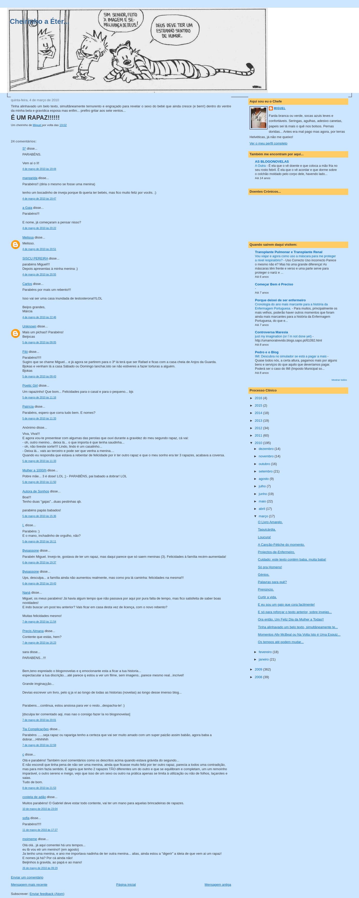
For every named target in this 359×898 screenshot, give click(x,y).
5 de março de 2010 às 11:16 (39, 397)
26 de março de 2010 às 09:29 (39, 868)
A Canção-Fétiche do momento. (281, 544)
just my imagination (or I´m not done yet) (283, 336)
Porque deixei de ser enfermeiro (280, 300)
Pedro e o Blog (267, 352)
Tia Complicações (35, 729)
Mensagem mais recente (29, 884)
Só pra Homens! (270, 567)
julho (263, 486)
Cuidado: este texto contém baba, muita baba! (292, 559)
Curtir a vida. (267, 597)
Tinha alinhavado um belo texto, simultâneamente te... (298, 627)
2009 (259, 669)
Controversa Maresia (271, 332)
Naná (26, 592)
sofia (25, 818)
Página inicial (126, 884)
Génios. (264, 574)
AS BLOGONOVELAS (272, 161)
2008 (259, 677)
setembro (266, 471)
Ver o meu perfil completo (268, 143)
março (264, 516)
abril (262, 509)
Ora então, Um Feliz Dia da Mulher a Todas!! (291, 619)
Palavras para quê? (272, 582)
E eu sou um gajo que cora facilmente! (286, 604)
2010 (259, 443)
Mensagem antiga (218, 884)
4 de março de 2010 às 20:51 (39, 249)
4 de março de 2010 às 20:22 (39, 228)
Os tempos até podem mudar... (281, 642)
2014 (259, 413)
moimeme (29, 839)
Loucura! (264, 537)
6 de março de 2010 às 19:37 (39, 562)
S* (24, 148)
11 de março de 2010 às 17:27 (39, 830)
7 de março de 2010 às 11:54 (39, 621)
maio (263, 501)
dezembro (266, 449)
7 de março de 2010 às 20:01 (39, 720)
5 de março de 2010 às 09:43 (39, 376)
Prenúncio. (266, 589)
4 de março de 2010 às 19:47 (39, 198)
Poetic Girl (30, 385)
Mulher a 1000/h (34, 470)
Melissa (28, 237)
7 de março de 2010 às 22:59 (39, 745)
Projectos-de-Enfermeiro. (276, 552)
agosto (264, 479)
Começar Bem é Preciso (274, 284)
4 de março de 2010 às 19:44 (39, 169)
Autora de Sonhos (35, 491)
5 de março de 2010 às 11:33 (39, 418)
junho (263, 494)
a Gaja (27, 208)
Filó (25, 352)
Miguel (279, 108)
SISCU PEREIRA (35, 258)
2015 (259, 405)
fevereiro (266, 652)
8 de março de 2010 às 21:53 (39, 788)
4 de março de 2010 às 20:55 (39, 274)
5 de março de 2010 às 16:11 (39, 541)
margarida (29, 178)
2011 (259, 435)
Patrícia (28, 406)
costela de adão (34, 797)
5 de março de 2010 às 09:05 (39, 342)
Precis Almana (33, 631)
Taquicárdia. (267, 529)
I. (23, 525)
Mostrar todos (339, 379)
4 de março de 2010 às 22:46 (39, 317)
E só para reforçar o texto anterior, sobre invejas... (295, 612)
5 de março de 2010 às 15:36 (39, 516)
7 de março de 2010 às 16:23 (39, 642)
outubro (265, 464)
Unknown (29, 326)
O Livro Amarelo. (270, 522)
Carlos (27, 284)
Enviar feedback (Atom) (46, 894)
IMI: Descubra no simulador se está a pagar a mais (291, 356)
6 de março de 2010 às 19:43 (39, 583)
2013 (259, 420)
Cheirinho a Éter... (39, 21)
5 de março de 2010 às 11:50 (39, 482)
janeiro (264, 659)
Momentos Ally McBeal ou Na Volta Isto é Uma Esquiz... (299, 634)
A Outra (260, 166)
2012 (259, 428)
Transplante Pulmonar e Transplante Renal (288, 252)
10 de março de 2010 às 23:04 (39, 809)
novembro (266, 456)
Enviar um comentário (27, 877)
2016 (259, 398)
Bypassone (30, 550)
